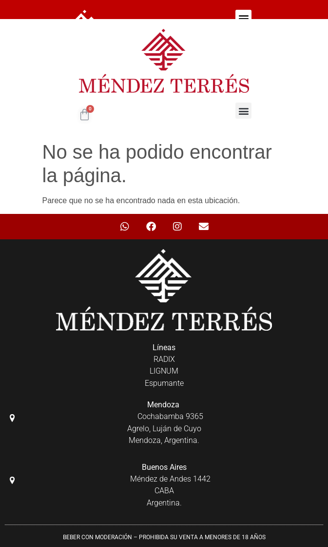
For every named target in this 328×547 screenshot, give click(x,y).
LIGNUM (164, 371)
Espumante (164, 383)
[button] (243, 18)
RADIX (164, 359)
